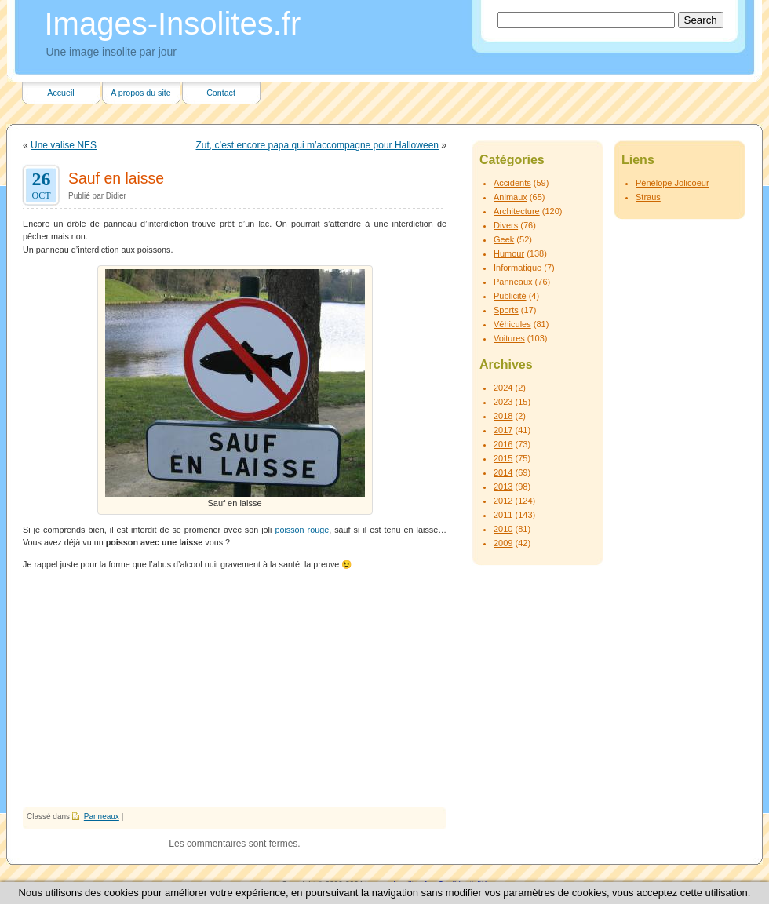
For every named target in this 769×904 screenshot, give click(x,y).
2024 (503, 387)
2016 (503, 444)
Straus (648, 197)
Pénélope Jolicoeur (672, 183)
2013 (503, 486)
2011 (503, 514)
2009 (503, 543)
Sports (506, 310)
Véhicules (512, 324)
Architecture (517, 211)
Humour (509, 253)
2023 (503, 401)
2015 (503, 458)
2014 (503, 472)
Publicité (510, 296)
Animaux (510, 197)
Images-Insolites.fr (173, 23)
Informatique (517, 267)
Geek (504, 239)
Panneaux (101, 816)
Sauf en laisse (116, 178)
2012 (503, 500)
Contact (220, 92)
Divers (506, 225)
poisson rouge (302, 529)
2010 (503, 529)
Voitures (509, 338)
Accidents (512, 183)
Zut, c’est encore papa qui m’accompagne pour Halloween (317, 145)
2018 (503, 416)
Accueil (60, 92)
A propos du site (140, 92)
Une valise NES (64, 145)
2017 (503, 430)
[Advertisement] (234, 690)
